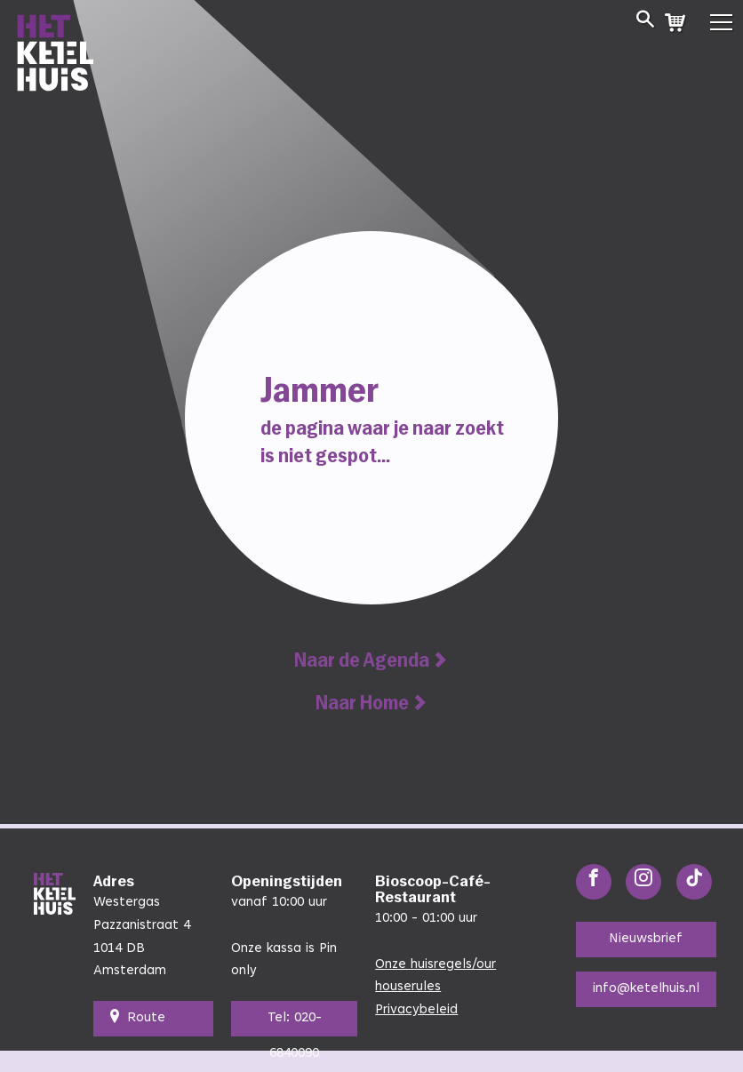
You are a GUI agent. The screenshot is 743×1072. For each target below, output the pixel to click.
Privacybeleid (416, 1010)
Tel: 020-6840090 (295, 1024)
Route (136, 1018)
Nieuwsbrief (646, 939)
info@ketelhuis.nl (646, 989)
